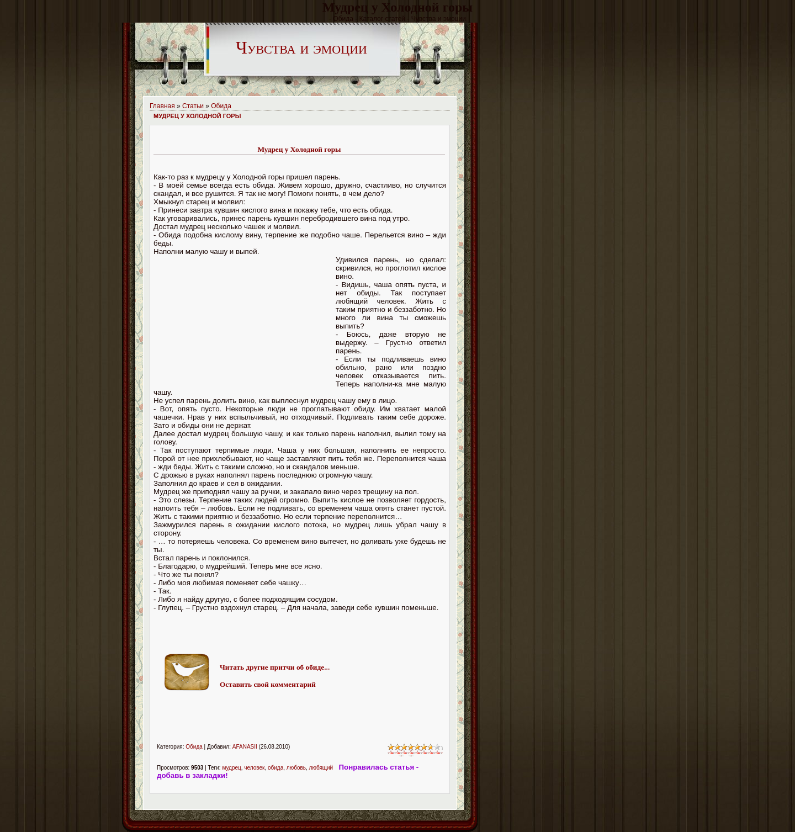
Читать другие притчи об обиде (272, 667)
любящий (321, 768)
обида (275, 768)
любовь (296, 768)
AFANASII (244, 747)
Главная (162, 106)
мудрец (231, 768)
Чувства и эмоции (301, 47)
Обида (221, 106)
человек (254, 768)
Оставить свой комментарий (268, 684)
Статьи (193, 106)
